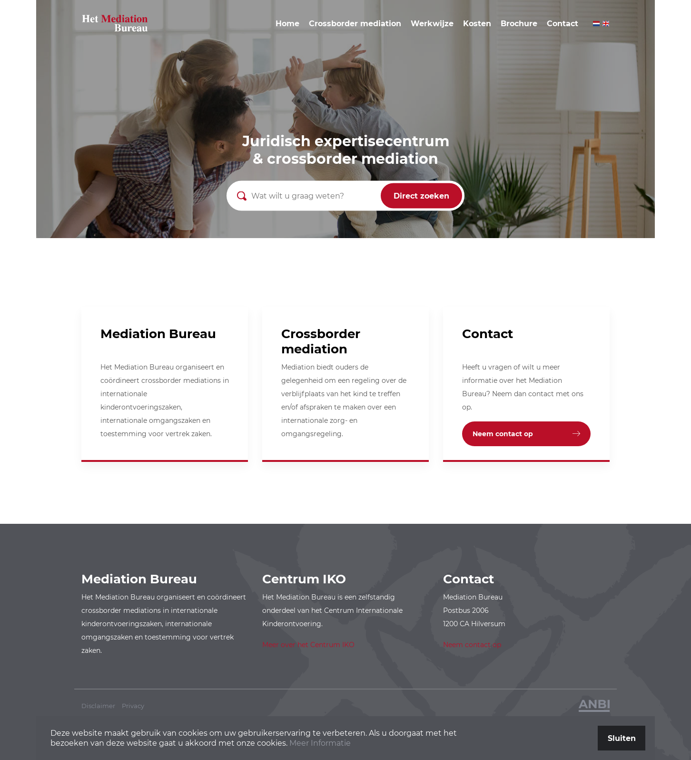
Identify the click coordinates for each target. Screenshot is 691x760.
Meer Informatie (320, 743)
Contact (562, 23)
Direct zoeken (421, 195)
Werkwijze (432, 23)
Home (287, 23)
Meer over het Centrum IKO (308, 644)
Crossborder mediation (355, 23)
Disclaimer (98, 706)
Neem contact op (503, 434)
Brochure (519, 23)
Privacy (133, 706)
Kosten (477, 23)
